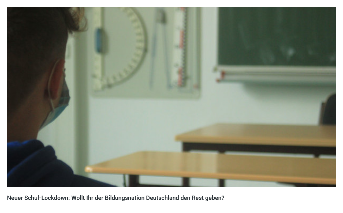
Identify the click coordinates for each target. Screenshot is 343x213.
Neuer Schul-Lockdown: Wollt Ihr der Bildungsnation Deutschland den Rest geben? (115, 198)
